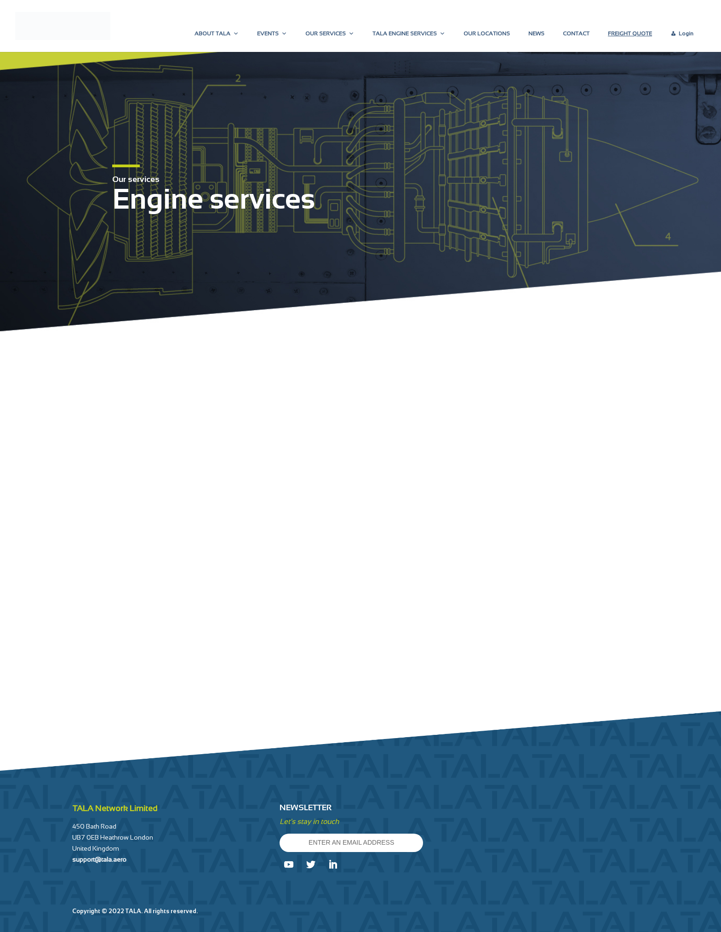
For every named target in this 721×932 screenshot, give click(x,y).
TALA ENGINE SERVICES (408, 33)
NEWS (536, 33)
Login (686, 33)
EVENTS (272, 33)
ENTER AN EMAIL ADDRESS (351, 842)
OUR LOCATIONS (487, 33)
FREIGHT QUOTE (630, 33)
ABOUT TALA (217, 33)
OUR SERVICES (329, 33)
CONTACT (576, 33)
